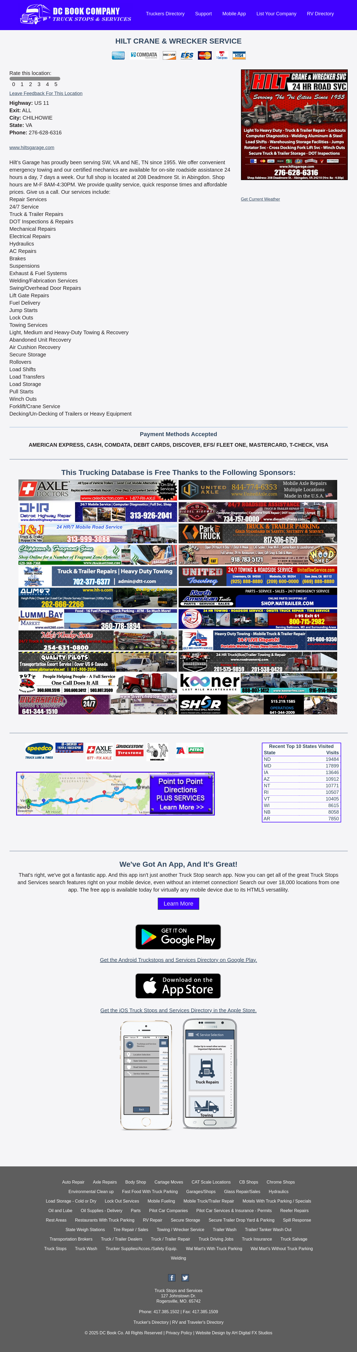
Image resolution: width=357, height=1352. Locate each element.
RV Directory (320, 13)
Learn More (178, 903)
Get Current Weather (260, 199)
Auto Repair (73, 1182)
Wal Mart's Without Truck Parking (282, 1248)
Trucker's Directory (151, 1322)
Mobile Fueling (161, 1201)
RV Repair (153, 1220)
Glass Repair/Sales (242, 1191)
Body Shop (135, 1182)
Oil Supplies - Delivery (101, 1210)
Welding (178, 1258)
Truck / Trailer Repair (170, 1239)
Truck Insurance (257, 1239)
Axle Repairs (105, 1182)
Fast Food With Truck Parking (150, 1191)
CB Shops (248, 1182)
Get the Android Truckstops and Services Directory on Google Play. (178, 960)
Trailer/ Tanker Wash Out (268, 1229)
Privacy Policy (179, 1333)
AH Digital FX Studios (252, 1333)
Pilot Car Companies (168, 1210)
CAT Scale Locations (211, 1182)
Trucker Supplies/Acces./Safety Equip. (142, 1248)
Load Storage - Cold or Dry (71, 1201)
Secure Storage (185, 1220)
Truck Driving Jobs (216, 1239)
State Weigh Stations (85, 1229)
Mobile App (234, 13)
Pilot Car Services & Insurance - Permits (234, 1210)
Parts (136, 1210)
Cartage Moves (169, 1182)
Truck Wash (86, 1248)
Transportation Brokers (71, 1239)
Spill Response (297, 1220)
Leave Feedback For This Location (46, 93)
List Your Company (276, 13)
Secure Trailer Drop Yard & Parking (241, 1220)
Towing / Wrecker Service (180, 1229)
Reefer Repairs (294, 1210)
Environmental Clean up (91, 1191)
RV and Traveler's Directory (198, 1322)
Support (203, 13)
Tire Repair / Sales (130, 1229)
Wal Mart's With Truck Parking (214, 1248)
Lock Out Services (122, 1201)
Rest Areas (56, 1220)
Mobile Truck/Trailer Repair (208, 1201)
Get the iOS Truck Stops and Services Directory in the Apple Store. (178, 1010)
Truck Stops (55, 1248)
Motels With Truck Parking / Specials (277, 1201)
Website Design (210, 1333)
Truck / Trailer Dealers (121, 1239)
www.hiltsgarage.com (32, 147)
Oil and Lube (60, 1210)
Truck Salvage (294, 1239)
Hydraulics (279, 1191)
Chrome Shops (281, 1182)
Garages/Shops (201, 1191)
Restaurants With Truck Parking (105, 1220)
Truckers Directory (165, 13)
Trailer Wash (225, 1229)
